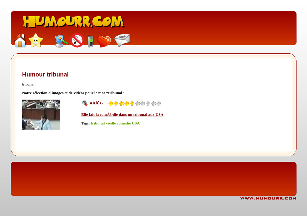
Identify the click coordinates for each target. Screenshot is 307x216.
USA (136, 123)
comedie (124, 123)
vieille (111, 123)
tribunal (98, 123)
